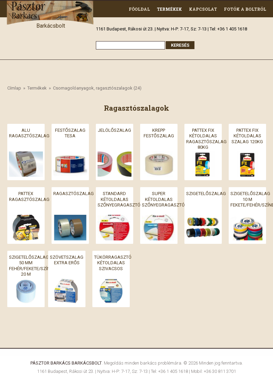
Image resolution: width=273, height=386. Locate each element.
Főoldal (139, 9)
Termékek (169, 9)
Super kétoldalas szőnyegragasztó (163, 199)
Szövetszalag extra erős (66, 259)
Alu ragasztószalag (29, 132)
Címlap (14, 88)
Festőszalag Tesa (70, 132)
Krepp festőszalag (159, 132)
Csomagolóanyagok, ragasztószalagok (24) (97, 88)
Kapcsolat (203, 9)
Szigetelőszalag (206, 193)
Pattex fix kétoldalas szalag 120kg (247, 135)
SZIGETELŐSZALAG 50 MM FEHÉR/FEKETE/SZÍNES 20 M (32, 265)
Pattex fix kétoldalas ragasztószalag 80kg (206, 138)
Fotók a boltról (245, 9)
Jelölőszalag (114, 129)
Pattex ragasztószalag (29, 196)
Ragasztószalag (73, 193)
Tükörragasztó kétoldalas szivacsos (112, 262)
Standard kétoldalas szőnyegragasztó (119, 199)
